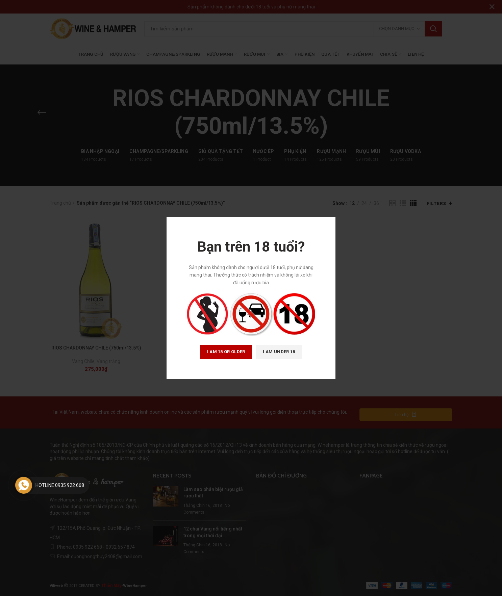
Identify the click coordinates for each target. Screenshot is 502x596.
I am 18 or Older (226, 351)
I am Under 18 (279, 351)
